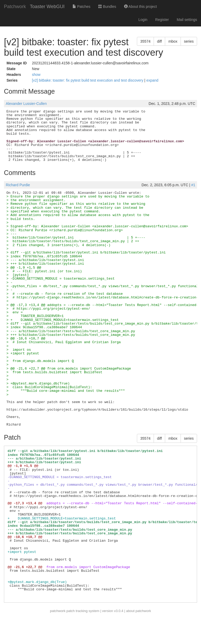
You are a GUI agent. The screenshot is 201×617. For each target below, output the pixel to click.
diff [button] (159, 41)
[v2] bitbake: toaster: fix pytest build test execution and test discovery (88, 80)
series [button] (189, 41)
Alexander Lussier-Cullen (26, 103)
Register (162, 20)
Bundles (107, 6)
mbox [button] (172, 41)
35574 (145, 41)
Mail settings (187, 20)
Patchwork (15, 6)
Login (142, 20)
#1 (193, 185)
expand (152, 80)
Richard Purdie (18, 185)
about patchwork (138, 611)
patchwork (57, 611)
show (36, 74)
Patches (81, 6)
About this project (140, 6)
